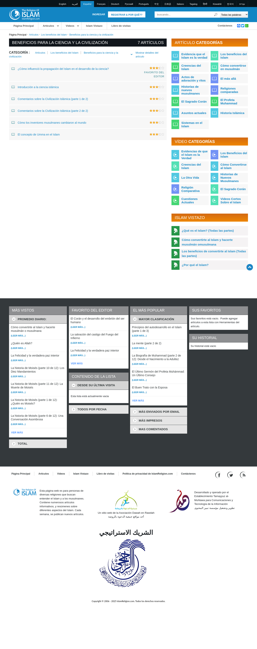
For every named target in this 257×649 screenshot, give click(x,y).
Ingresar (98, 14)
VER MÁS (17, 432)
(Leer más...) (18, 335)
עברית (242, 4)
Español (87, 4)
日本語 (167, 4)
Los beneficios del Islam (54, 34)
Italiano (180, 4)
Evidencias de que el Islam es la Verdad (194, 155)
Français (101, 4)
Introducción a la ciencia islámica (35, 87)
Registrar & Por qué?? (126, 14)
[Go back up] (249, 267)
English (62, 4)
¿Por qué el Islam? (195, 265)
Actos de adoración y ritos (193, 78)
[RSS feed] (243, 474)
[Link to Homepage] (24, 14)
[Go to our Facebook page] (218, 474)
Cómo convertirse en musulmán (233, 67)
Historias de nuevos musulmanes (190, 90)
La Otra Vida (190, 177)
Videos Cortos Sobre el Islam (230, 200)
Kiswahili (217, 4)
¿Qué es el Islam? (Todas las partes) (208, 230)
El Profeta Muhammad (228, 101)
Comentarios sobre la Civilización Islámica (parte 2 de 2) (49, 110)
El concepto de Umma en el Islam (35, 134)
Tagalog (193, 4)
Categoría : (19, 52)
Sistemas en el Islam (191, 124)
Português (144, 4)
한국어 (230, 4)
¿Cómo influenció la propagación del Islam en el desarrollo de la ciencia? (60, 68)
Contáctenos (225, 25)
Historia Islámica (232, 113)
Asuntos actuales (193, 113)
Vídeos (70, 25)
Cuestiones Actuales (189, 200)
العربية (75, 4)
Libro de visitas (121, 25)
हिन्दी (205, 4)
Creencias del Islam (191, 67)
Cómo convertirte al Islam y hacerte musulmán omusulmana (207, 242)
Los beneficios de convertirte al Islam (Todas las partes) (214, 254)
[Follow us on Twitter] (230, 474)
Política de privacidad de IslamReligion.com (148, 473)
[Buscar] (216, 14)
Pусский (129, 4)
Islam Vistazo (94, 25)
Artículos (48, 25)
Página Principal (23, 25)
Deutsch (115, 4)
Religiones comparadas (229, 90)
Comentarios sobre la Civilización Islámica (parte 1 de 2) (49, 99)
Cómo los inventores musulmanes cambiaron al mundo (48, 122)
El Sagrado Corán (194, 101)
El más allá (228, 78)
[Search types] (234, 14)
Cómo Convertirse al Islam (233, 166)
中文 (156, 4)
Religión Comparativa (190, 189)
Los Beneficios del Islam (233, 154)
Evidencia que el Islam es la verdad (194, 55)
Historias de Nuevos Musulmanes (229, 177)
